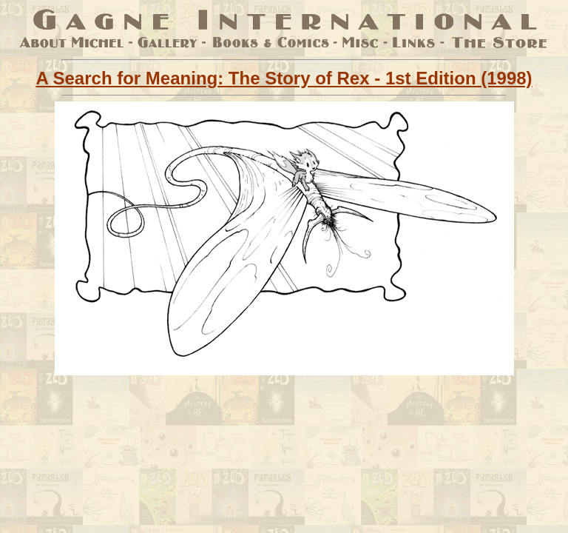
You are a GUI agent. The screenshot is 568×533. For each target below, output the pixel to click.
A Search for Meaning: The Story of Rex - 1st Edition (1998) (284, 78)
